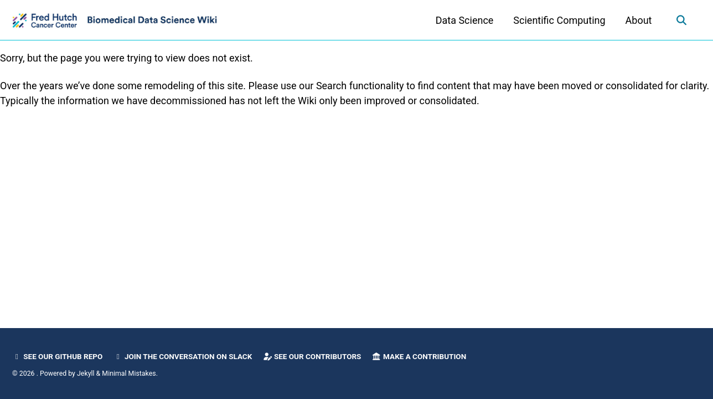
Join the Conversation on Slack (182, 356)
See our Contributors (312, 356)
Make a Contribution (419, 356)
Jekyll (86, 373)
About (639, 20)
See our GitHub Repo (57, 356)
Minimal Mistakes (129, 373)
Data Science (465, 20)
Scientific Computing (559, 20)
